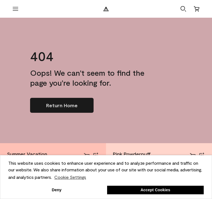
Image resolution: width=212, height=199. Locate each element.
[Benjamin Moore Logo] (106, 8)
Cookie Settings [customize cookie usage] (70, 177)
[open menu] (15, 8)
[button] (183, 8)
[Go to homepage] (62, 105)
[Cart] (196, 8)
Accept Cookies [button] (155, 190)
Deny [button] (57, 190)
